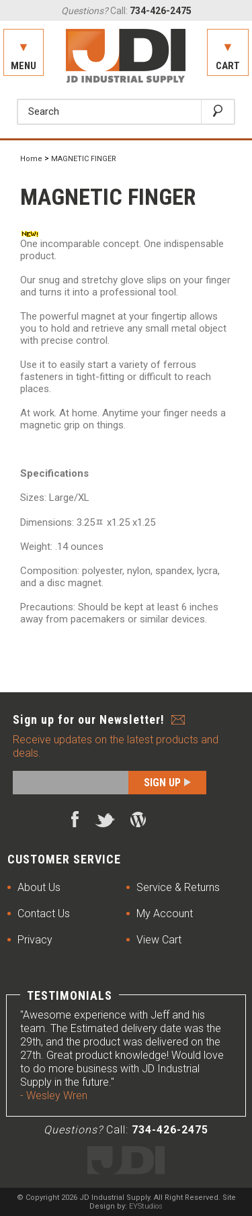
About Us (38, 887)
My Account (164, 913)
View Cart (158, 939)
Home (31, 158)
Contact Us (43, 913)
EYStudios (146, 1206)
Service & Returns (178, 887)
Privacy (34, 939)
